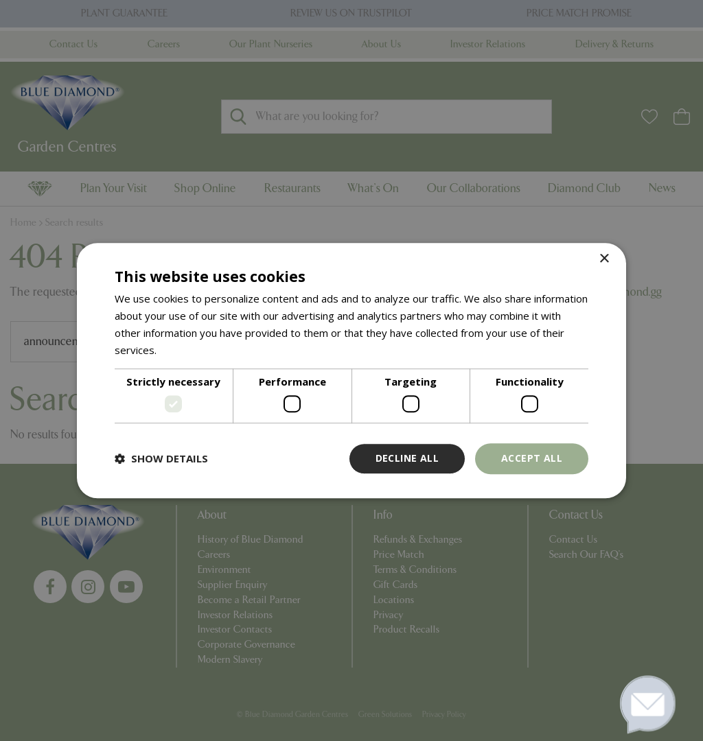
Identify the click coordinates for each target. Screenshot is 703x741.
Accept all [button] (531, 457)
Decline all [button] (407, 457)
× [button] (604, 259)
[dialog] (351, 370)
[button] (161, 458)
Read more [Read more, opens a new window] (185, 350)
